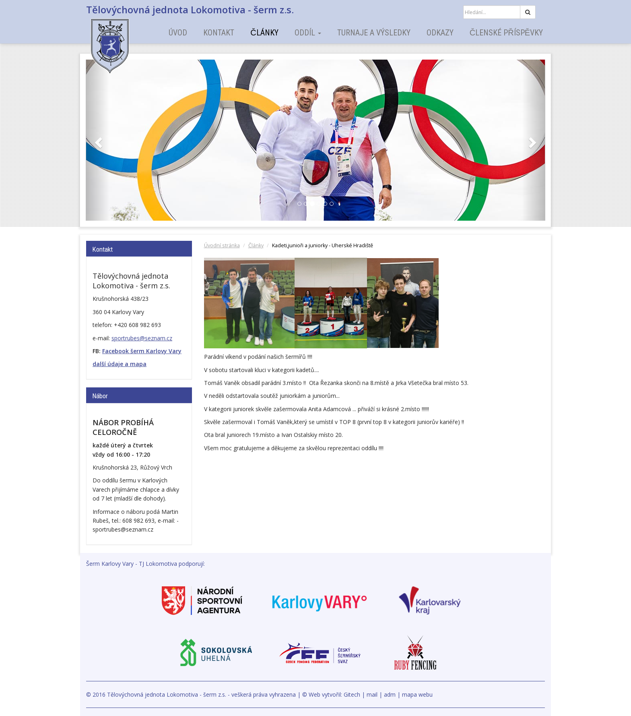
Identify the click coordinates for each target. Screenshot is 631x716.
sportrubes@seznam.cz (141, 338)
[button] (97, 140)
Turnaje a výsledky (373, 32)
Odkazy (440, 32)
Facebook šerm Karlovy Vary (141, 351)
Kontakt (218, 32)
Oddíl (308, 32)
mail (372, 694)
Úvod (178, 32)
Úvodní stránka (222, 245)
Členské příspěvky (506, 32)
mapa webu (417, 694)
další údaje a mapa (119, 364)
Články (264, 32)
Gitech (352, 694)
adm (390, 694)
